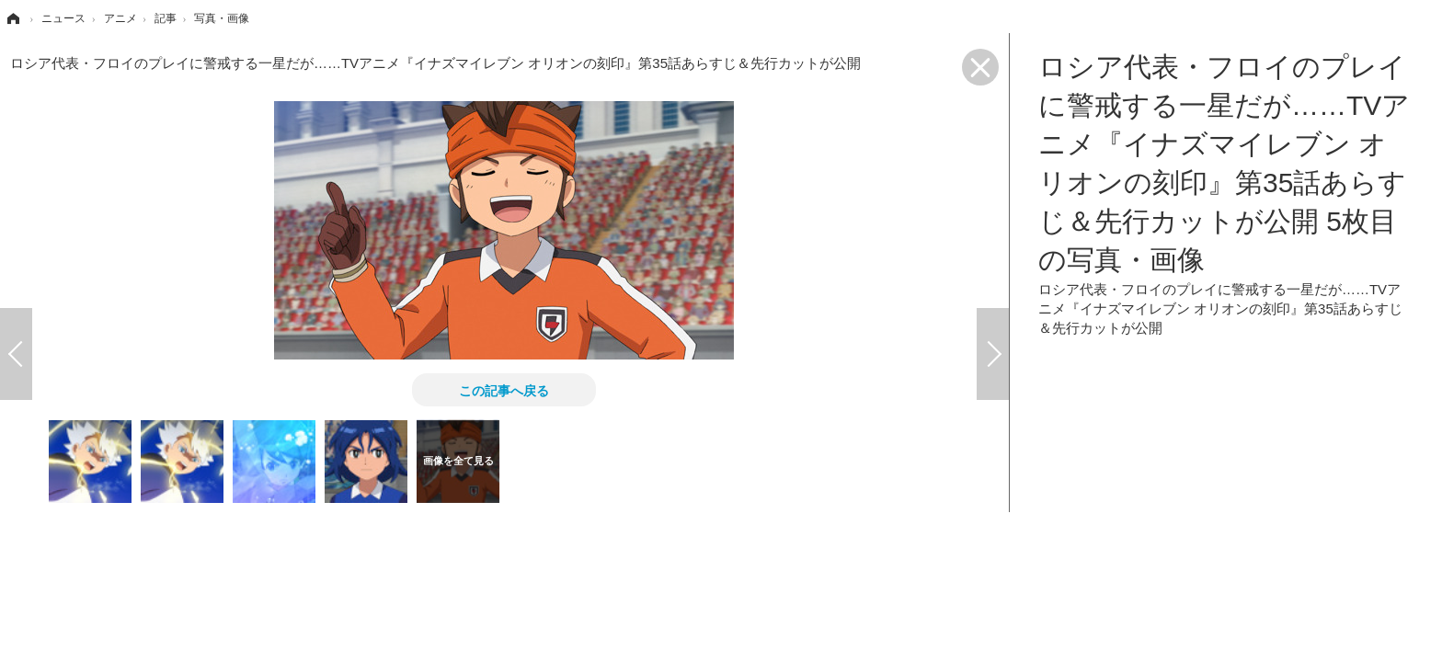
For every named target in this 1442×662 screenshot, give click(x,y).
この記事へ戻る (504, 389)
